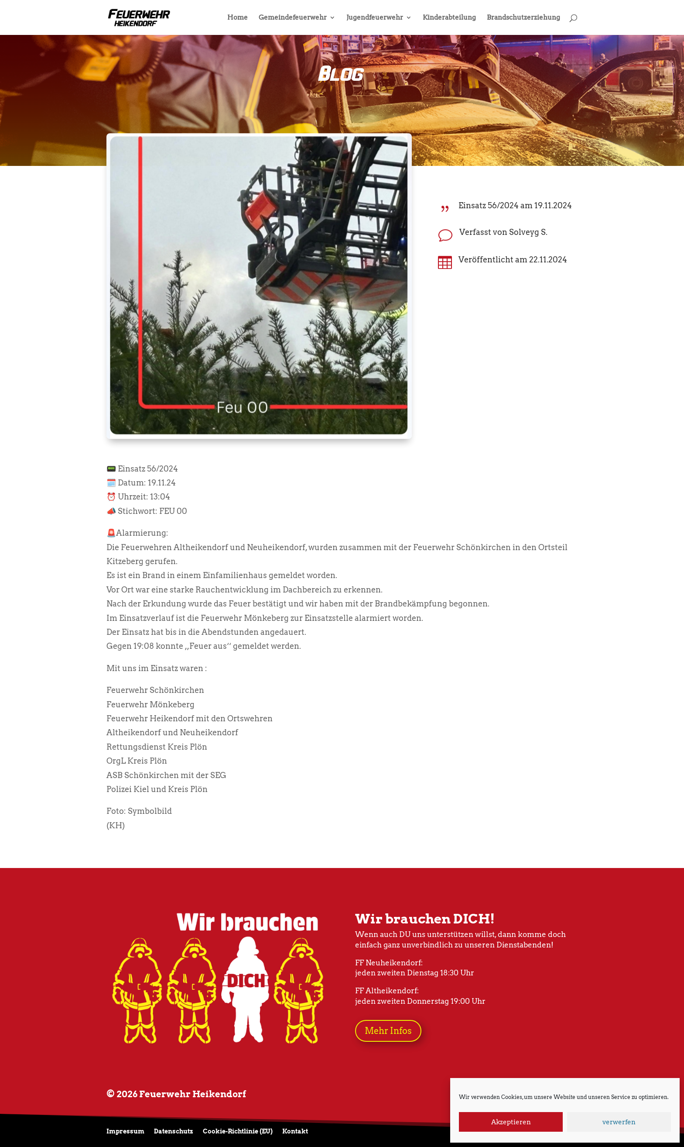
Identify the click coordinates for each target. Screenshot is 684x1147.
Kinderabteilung (449, 17)
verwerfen (619, 1122)
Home (237, 17)
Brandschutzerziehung (523, 17)
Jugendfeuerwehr (374, 17)
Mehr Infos (388, 1031)
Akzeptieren (511, 1122)
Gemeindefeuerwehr (293, 17)
